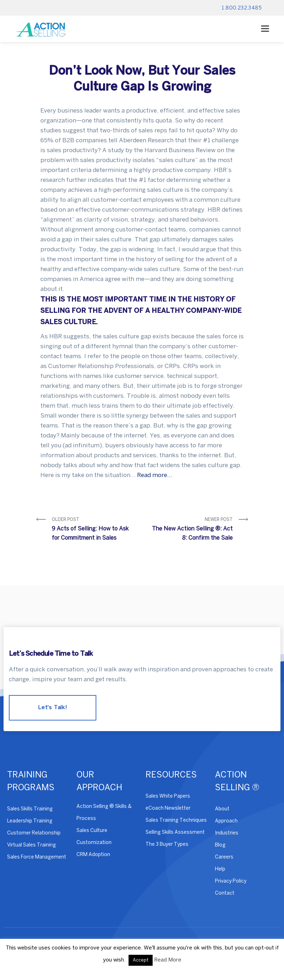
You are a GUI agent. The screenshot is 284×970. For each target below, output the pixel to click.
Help (220, 869)
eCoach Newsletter (168, 808)
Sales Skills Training (30, 809)
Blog (220, 845)
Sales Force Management (36, 857)
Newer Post (190, 530)
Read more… (154, 475)
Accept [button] (140, 960)
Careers (224, 857)
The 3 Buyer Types (167, 844)
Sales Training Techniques (176, 820)
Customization (94, 842)
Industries (226, 833)
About (222, 809)
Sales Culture (91, 830)
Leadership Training (29, 821)
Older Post (94, 530)
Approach (226, 821)
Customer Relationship (34, 833)
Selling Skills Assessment (175, 832)
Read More (167, 960)
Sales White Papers (168, 796)
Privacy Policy (230, 881)
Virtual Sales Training (31, 845)
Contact (224, 893)
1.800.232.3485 (242, 8)
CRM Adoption (93, 855)
